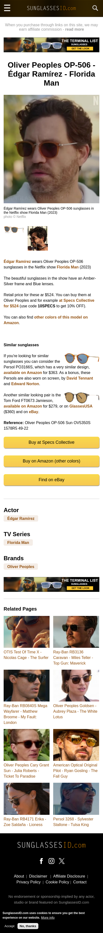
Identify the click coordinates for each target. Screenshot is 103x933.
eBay (33, 412)
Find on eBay (51, 479)
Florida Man (68, 267)
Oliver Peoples (20, 567)
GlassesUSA (81, 406)
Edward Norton (25, 384)
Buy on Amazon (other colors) (51, 461)
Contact (79, 882)
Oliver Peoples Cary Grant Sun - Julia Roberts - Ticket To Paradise (26, 770)
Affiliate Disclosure (69, 876)
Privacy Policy (29, 882)
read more (74, 29)
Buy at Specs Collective (51, 442)
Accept (10, 928)
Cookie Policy (57, 882)
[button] (51, 202)
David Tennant (80, 378)
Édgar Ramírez (17, 261)
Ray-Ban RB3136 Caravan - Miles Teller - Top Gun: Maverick (73, 657)
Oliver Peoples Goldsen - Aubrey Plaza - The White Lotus (75, 711)
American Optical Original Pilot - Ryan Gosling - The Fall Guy (75, 770)
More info (48, 919)
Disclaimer (38, 876)
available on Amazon (23, 373)
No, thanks (28, 928)
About (19, 876)
